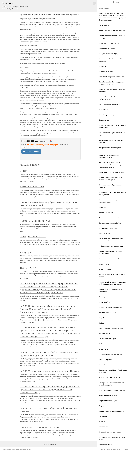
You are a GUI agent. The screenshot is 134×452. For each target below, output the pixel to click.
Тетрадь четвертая (105, 269)
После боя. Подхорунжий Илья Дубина (111, 77)
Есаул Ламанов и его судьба (108, 400)
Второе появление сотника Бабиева (110, 223)
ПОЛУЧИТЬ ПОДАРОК (31, 151)
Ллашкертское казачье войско (108, 228)
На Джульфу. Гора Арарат (107, 48)
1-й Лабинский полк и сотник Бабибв (111, 218)
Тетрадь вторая (104, 120)
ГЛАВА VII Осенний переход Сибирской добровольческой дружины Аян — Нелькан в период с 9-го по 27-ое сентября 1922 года (50, 389)
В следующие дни (104, 333)
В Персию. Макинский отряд (108, 53)
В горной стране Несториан (108, 365)
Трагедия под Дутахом (106, 212)
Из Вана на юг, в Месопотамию (109, 344)
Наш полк (102, 421)
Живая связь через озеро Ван (108, 395)
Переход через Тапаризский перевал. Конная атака (115, 449)
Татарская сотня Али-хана (107, 312)
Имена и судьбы (104, 264)
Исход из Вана (103, 427)
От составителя (104, 25)
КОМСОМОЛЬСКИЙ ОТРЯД (35, 221)
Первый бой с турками (106, 71)
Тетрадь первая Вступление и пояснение (112, 30)
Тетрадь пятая (103, 349)
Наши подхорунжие (105, 444)
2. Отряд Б (25, 252)
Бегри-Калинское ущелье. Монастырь (111, 318)
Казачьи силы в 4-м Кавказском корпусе (111, 411)
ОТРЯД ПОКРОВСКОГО (33, 236)
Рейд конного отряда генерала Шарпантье (112, 390)
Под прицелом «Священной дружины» (39, 427)
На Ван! (101, 323)
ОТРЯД (23, 171)
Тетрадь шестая (104, 406)
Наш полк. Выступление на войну (110, 43)
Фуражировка (103, 297)
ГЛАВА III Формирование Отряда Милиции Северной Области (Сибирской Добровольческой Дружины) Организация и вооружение (48, 309)
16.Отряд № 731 (28, 268)
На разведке (103, 66)
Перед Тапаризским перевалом (109, 115)
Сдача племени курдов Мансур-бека (110, 354)
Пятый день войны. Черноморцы (109, 104)
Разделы (53, 444)
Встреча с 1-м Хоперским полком (109, 377)
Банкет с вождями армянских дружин (111, 328)
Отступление (103, 416)
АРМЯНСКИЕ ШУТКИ (32, 186)
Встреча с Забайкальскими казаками (110, 307)
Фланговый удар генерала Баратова (110, 432)
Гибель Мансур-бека (105, 359)
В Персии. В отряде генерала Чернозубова (112, 259)
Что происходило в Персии (107, 338)
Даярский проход (104, 233)
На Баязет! (102, 207)
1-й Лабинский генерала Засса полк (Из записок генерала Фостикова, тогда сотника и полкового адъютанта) (113, 165)
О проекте (45, 444)
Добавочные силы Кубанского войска (111, 246)
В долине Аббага (104, 302)
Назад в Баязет (103, 109)
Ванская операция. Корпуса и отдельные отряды (17, 449)
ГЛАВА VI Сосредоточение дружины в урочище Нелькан (49, 371)
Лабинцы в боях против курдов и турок (111, 172)
